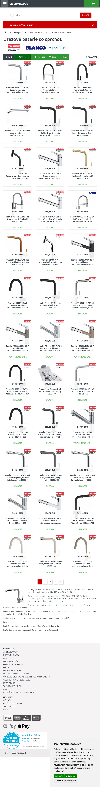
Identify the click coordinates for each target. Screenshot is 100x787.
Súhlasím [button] (59, 776)
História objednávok (13, 704)
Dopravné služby (11, 655)
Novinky (7, 710)
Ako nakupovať (10, 652)
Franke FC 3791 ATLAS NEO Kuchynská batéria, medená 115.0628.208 (17, 262)
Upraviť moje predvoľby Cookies (18, 692)
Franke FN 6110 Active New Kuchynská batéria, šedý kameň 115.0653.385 (50, 477)
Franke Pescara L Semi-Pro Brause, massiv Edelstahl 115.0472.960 (17, 219)
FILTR (8, 57)
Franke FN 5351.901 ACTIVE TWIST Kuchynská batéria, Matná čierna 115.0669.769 (82, 520)
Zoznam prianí (9, 707)
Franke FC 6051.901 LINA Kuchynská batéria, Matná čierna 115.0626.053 (17, 434)
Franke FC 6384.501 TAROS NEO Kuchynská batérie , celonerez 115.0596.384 (50, 348)
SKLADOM (91, 56)
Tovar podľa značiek (12, 686)
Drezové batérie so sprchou (61, 32)
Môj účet (7, 700)
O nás (5, 658)
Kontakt (7, 668)
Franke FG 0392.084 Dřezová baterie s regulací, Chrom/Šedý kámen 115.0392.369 (17, 477)
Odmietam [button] (70, 776)
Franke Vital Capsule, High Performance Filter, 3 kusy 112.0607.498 (50, 391)
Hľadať (85, 15)
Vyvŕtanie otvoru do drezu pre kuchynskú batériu (26, 677)
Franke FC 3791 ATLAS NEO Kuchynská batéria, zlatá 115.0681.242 (82, 176)
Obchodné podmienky (13, 671)
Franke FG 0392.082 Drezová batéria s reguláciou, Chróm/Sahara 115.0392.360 (82, 477)
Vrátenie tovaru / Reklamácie (16, 680)
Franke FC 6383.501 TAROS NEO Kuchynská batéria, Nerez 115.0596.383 (17, 520)
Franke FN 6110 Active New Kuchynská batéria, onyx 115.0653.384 (50, 305)
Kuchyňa (17, 32)
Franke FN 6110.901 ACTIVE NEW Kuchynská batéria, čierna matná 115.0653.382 (50, 133)
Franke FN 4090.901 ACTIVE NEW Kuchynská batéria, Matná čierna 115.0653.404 (17, 391)
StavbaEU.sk (21, 753)
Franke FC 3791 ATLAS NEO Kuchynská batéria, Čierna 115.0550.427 (82, 133)
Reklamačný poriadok (13, 664)
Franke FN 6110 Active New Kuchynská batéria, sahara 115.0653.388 (50, 563)
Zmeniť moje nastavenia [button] (65, 781)
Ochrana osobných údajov (16, 674)
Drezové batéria (35, 32)
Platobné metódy (11, 661)
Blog (5, 689)
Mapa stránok (9, 683)
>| (61, 582)
